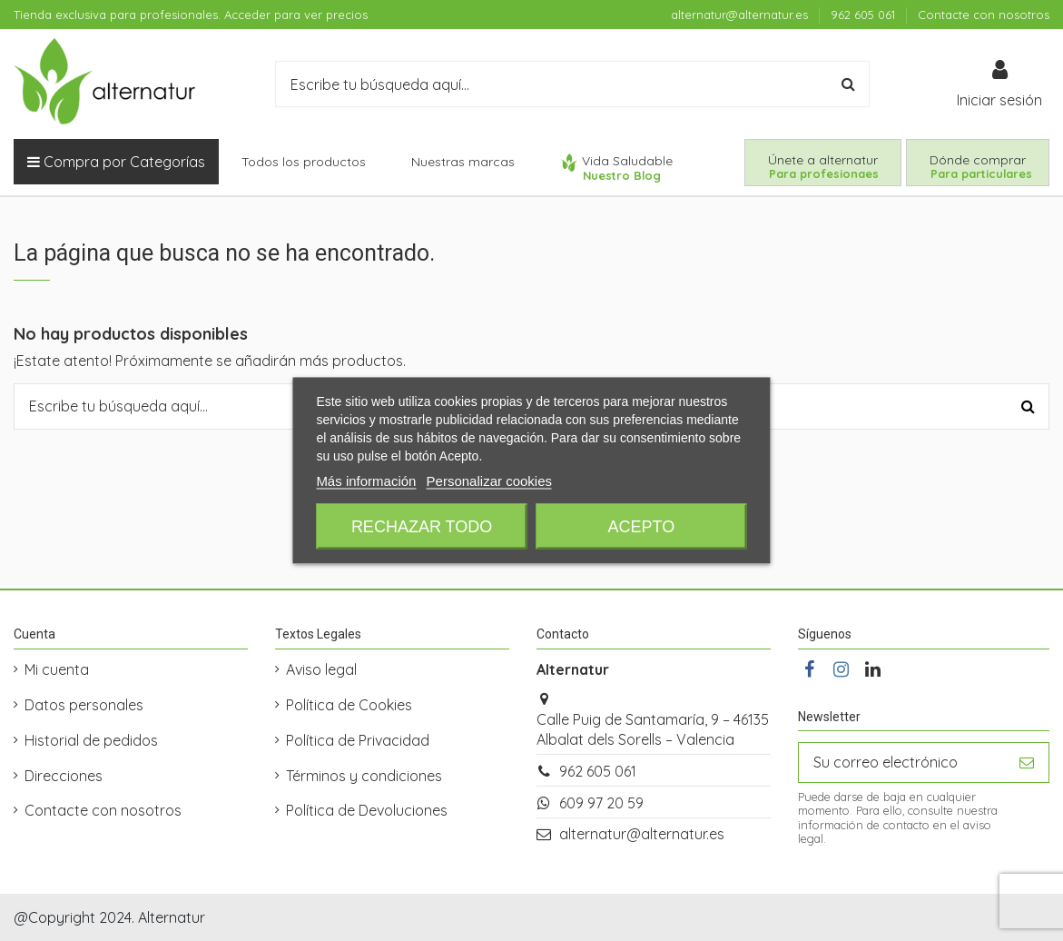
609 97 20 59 (601, 803)
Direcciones (64, 776)
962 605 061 (865, 14)
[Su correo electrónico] (902, 762)
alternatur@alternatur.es (741, 14)
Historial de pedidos (91, 740)
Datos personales (84, 705)
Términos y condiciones (364, 776)
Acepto (641, 527)
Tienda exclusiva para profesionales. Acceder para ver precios (191, 14)
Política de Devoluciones (367, 810)
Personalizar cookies (489, 481)
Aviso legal (321, 669)
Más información (366, 481)
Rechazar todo (421, 527)
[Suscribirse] (1026, 762)
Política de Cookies (349, 705)
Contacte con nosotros (983, 14)
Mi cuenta (57, 669)
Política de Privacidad (357, 740)
